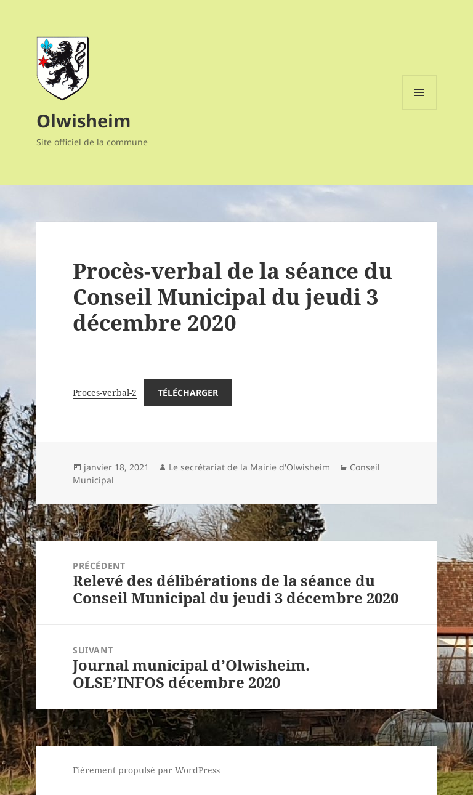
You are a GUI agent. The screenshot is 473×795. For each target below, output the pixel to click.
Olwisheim (83, 120)
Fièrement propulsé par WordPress (146, 770)
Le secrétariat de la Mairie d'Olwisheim (249, 467)
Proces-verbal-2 (105, 392)
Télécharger (188, 392)
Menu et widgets (420, 109)
